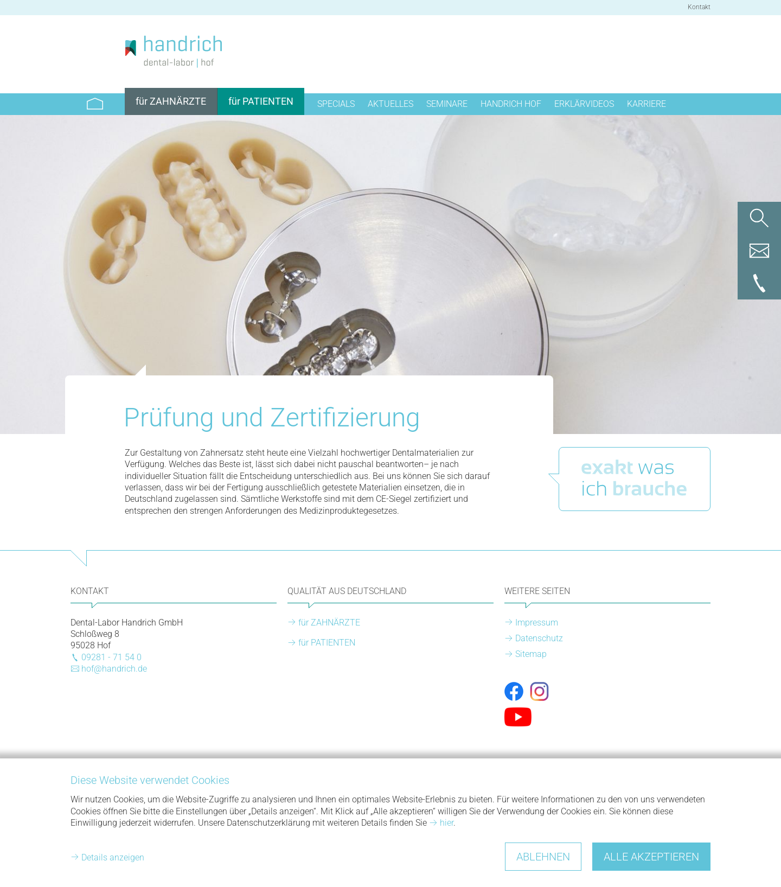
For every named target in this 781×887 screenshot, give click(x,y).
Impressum (536, 622)
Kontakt (699, 7)
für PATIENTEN (326, 642)
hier (446, 823)
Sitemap (531, 654)
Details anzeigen (112, 857)
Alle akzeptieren (651, 856)
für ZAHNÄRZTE (329, 622)
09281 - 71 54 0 (111, 657)
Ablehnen (543, 856)
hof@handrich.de (114, 668)
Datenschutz (539, 638)
